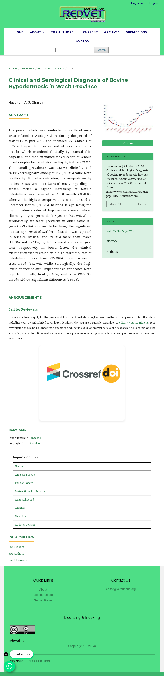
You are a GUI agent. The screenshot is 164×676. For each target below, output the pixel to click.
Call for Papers (24, 483)
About (36, 32)
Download (35, 438)
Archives (112, 32)
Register (137, 3)
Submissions (136, 32)
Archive (20, 508)
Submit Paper (43, 600)
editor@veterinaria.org (133, 322)
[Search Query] (74, 50)
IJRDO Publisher (37, 661)
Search (101, 50)
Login (153, 3)
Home (18, 32)
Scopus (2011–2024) (82, 646)
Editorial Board (24, 499)
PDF (129, 143)
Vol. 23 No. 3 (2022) (51, 68)
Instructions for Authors (30, 491)
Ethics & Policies (25, 524)
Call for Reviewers (23, 309)
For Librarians (18, 560)
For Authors (62, 32)
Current (90, 32)
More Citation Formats (125, 204)
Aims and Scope (25, 475)
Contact (83, 40)
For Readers (16, 547)
